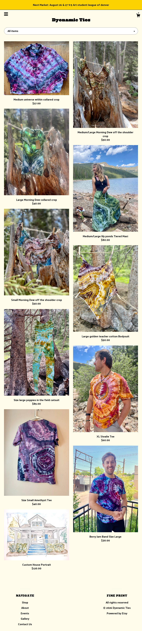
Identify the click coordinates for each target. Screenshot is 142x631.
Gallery (25, 618)
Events (25, 613)
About (25, 607)
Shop (25, 602)
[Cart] (138, 15)
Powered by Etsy (117, 613)
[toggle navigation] (6, 14)
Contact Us (25, 624)
